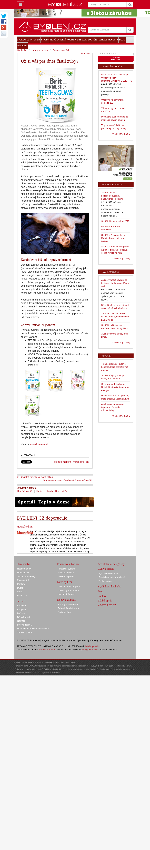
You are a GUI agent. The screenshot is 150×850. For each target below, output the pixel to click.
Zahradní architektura (68, 608)
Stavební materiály (26, 576)
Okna (20, 591)
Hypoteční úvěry (66, 572)
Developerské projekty (69, 586)
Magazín (107, 355)
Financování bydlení (68, 564)
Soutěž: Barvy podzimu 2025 (115, 221)
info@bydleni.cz (93, 646)
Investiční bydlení (66, 568)
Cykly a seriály (106, 568)
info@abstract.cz (90, 649)
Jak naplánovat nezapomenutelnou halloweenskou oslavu (112, 195)
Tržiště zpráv (105, 600)
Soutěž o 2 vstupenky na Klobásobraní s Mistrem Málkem (113, 238)
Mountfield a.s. (25, 526)
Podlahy (21, 584)
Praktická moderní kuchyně (112, 577)
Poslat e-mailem (62, 461)
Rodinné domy (24, 568)
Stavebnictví (23, 564)
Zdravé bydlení (24, 632)
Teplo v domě (105, 581)
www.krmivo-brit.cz (41, 444)
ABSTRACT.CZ (107, 605)
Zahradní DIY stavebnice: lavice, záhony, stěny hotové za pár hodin (115, 316)
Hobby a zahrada (44, 491)
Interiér (21, 601)
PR (37, 454)
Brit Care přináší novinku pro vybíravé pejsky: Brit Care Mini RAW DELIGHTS (116, 77)
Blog (100, 591)
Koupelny (21, 609)
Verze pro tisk (81, 461)
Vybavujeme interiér (108, 573)
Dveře (20, 588)
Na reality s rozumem (68, 590)
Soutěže (102, 596)
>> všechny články (121, 134)
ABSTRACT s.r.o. (46, 649)
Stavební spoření (66, 576)
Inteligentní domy (66, 594)
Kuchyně (21, 605)
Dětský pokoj (23, 617)
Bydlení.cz (22, 50)
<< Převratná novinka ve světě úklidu (35, 477)
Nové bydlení (64, 581)
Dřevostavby (23, 572)
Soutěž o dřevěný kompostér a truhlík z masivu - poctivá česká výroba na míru (115, 249)
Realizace (22, 595)
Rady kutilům (61, 491)
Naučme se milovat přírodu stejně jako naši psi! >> (68, 480)
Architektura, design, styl (111, 564)
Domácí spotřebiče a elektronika (33, 628)
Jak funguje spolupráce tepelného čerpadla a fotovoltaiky (112, 407)
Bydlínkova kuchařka (109, 586)
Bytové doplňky (24, 624)
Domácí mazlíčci (25, 491)
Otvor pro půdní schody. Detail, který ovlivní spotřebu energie (115, 387)
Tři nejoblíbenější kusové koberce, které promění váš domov (114, 367)
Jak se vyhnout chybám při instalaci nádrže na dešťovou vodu (115, 283)
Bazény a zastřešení (68, 604)
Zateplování (23, 580)
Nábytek (21, 621)
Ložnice (21, 613)
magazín (86, 53)
